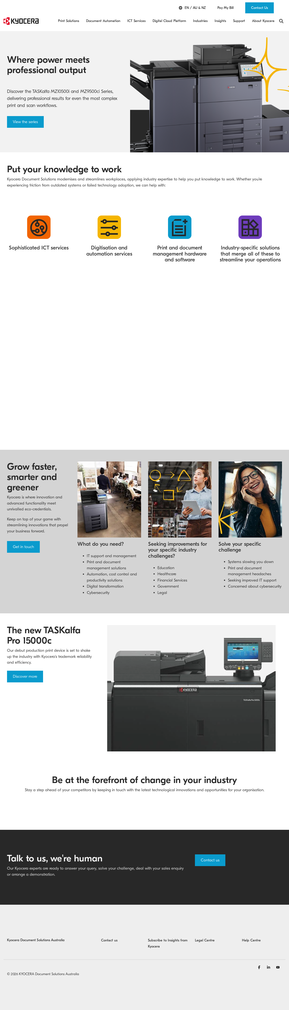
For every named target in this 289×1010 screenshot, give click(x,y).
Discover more (25, 676)
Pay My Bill (225, 8)
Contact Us (259, 8)
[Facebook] (259, 967)
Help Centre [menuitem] (251, 940)
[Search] (281, 21)
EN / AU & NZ (192, 8)
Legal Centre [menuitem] (205, 940)
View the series (25, 122)
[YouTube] (278, 967)
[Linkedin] (269, 967)
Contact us (210, 860)
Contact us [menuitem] (109, 940)
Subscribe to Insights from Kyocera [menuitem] (168, 943)
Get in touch (23, 547)
